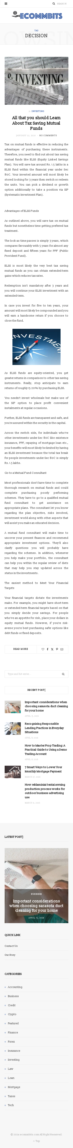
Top (36, 1141)
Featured (13, 1023)
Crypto (12, 1014)
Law (10, 1068)
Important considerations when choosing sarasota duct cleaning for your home (46, 706)
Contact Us (11, 946)
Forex (11, 1041)
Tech (11, 1105)
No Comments (48, 135)
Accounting (15, 987)
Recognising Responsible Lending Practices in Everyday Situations (44, 728)
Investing (38, 111)
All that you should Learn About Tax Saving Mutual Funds (36, 123)
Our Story (10, 954)
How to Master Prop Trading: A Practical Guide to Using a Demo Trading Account (46, 750)
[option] (36, 885)
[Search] (54, 3)
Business (36, 894)
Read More (20, 649)
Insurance (14, 1050)
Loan (11, 1078)
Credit (12, 1005)
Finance (13, 1032)
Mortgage (14, 1087)
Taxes (11, 1096)
